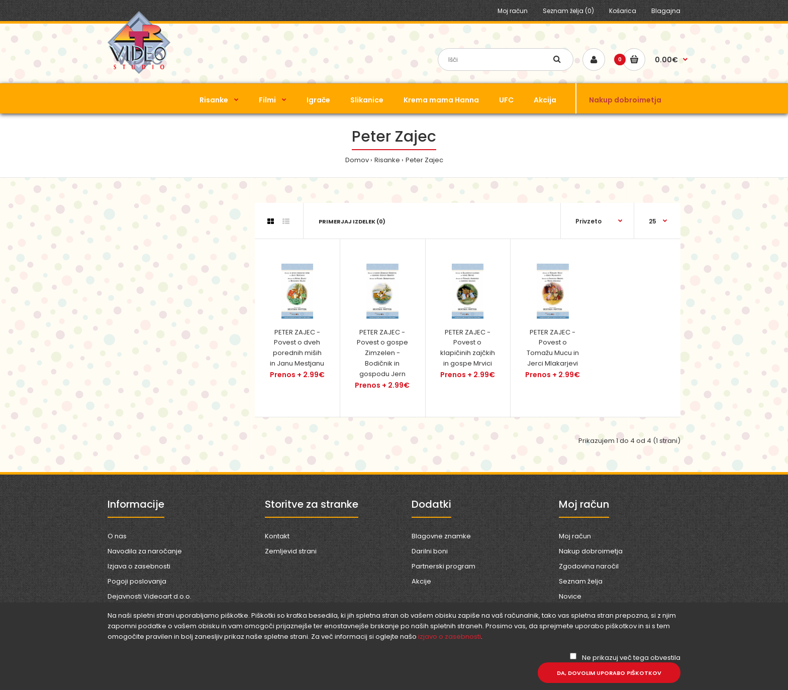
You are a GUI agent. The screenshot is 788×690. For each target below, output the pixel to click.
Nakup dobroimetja (591, 551)
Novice (570, 596)
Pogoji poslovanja (137, 581)
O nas (117, 536)
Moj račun (513, 11)
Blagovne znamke (441, 536)
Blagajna (665, 11)
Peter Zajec (424, 160)
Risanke (387, 160)
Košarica (622, 11)
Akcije (421, 581)
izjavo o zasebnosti (449, 636)
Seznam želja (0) (568, 11)
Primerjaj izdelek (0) (352, 221)
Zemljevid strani (291, 551)
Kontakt (277, 536)
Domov (357, 160)
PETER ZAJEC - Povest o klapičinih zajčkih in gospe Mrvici (467, 347)
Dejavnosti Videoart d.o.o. (149, 596)
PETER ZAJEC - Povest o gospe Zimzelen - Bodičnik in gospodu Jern (382, 353)
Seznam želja (581, 581)
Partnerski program (443, 566)
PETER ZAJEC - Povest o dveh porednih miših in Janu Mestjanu (297, 347)
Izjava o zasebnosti (139, 566)
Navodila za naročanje (145, 551)
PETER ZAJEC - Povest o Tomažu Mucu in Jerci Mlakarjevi (553, 347)
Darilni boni (430, 551)
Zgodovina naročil (589, 566)
